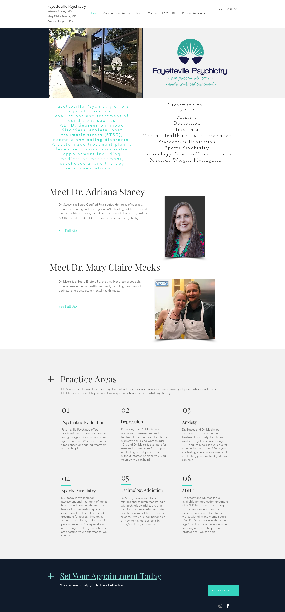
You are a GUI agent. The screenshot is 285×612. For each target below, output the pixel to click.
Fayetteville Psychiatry (66, 6)
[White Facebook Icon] (227, 605)
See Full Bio (68, 230)
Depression (132, 422)
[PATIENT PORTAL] (223, 590)
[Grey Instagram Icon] (220, 605)
